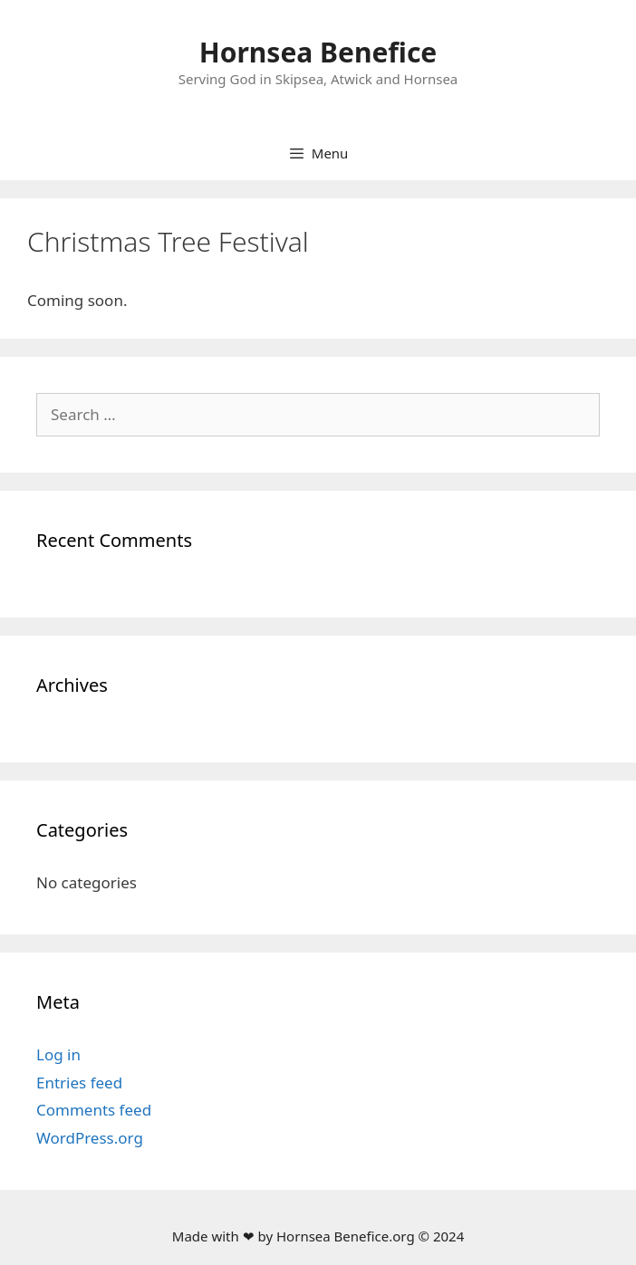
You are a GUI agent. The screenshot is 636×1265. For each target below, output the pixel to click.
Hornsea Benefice (318, 52)
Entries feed (79, 1082)
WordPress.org (89, 1137)
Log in (58, 1054)
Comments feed (93, 1109)
